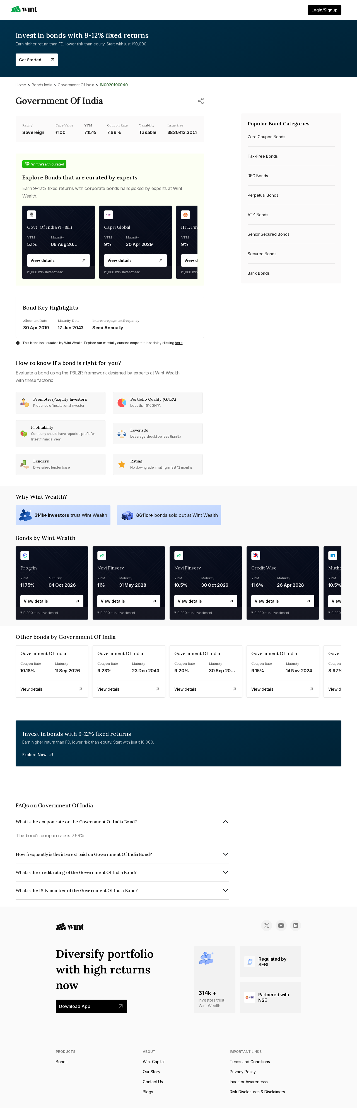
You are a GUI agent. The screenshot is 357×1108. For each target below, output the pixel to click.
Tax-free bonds (263, 156)
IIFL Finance (194, 227)
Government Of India (76, 84)
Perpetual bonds (263, 195)
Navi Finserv (110, 568)
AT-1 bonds (258, 214)
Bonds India (42, 84)
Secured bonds (262, 253)
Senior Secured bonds (269, 234)
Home (21, 84)
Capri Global (117, 227)
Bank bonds (259, 273)
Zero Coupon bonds (266, 136)
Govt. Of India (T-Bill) (49, 227)
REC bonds (258, 175)
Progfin (28, 568)
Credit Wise (263, 568)
